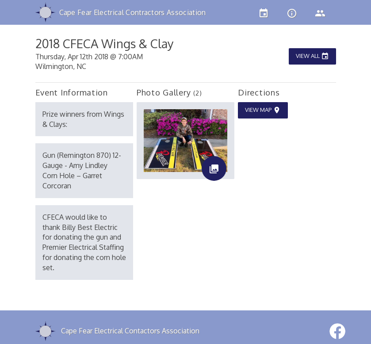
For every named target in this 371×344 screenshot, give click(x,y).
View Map (263, 110)
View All (312, 56)
